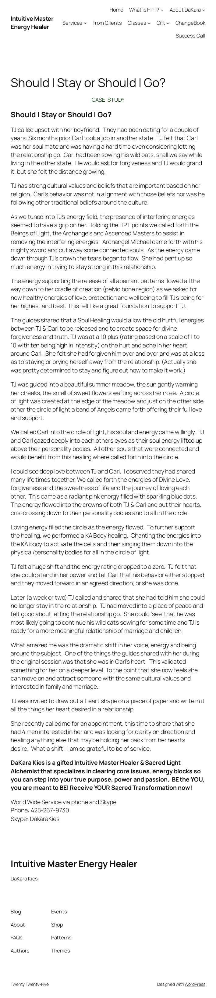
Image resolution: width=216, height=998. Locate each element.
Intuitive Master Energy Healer (32, 22)
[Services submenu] (85, 22)
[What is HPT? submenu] (162, 9)
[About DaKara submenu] (203, 9)
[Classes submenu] (148, 22)
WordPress (195, 984)
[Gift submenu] (167, 22)
